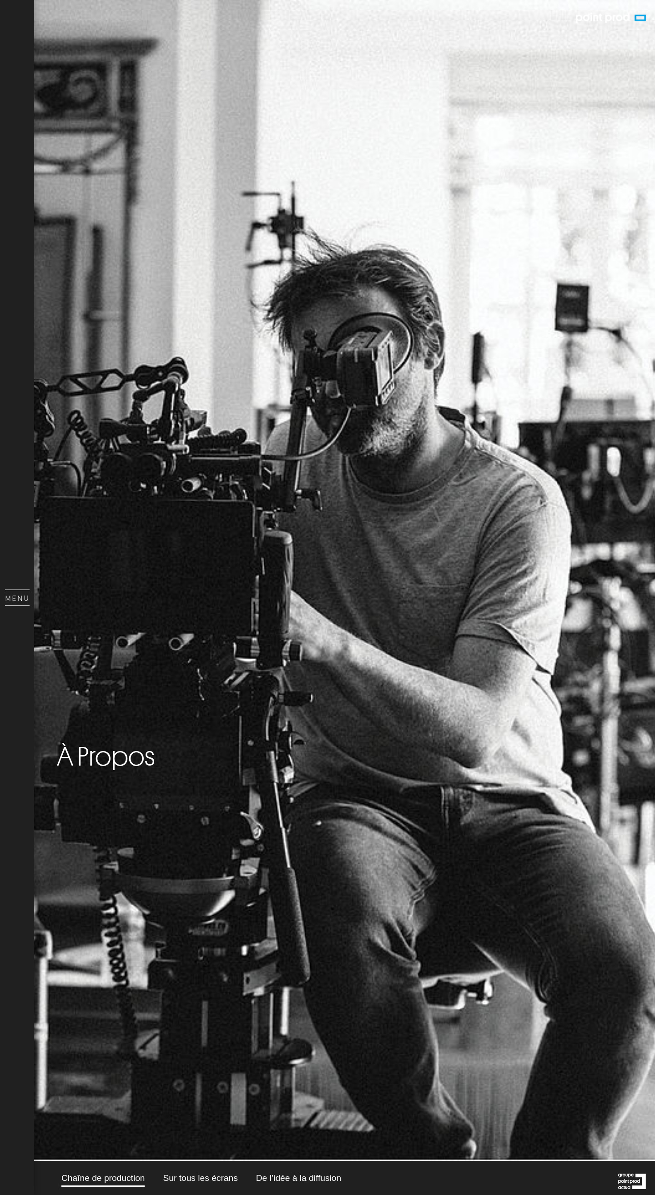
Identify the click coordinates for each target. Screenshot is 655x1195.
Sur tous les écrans (200, 1178)
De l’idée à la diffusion (298, 1178)
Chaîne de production (103, 1178)
